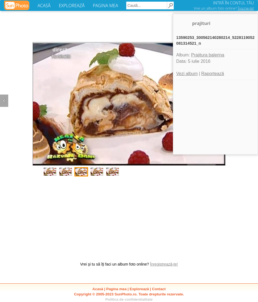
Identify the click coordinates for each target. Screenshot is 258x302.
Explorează (139, 289)
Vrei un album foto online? (224, 8)
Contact (159, 289)
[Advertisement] (129, 216)
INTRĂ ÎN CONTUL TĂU (233, 2)
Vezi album (187, 73)
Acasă (97, 289)
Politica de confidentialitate (129, 299)
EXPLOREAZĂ (72, 5)
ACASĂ (44, 5)
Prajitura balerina (207, 55)
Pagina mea (116, 289)
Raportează (212, 73)
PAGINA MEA (105, 5)
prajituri (201, 23)
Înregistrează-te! (164, 264)
